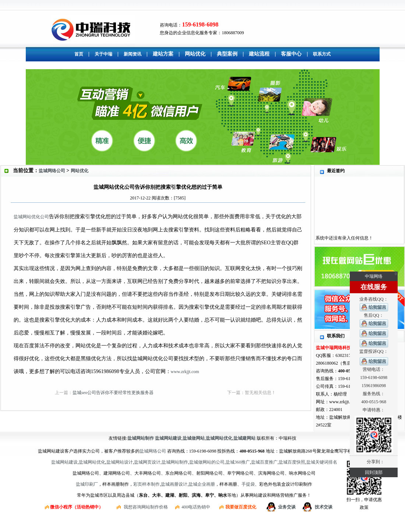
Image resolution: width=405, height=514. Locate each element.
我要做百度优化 (240, 507)
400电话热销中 (196, 507)
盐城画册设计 (174, 484)
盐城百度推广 (264, 462)
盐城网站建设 (64, 462)
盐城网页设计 (147, 462)
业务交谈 (287, 507)
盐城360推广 (238, 462)
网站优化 (79, 170)
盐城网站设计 (119, 462)
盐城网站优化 (92, 462)
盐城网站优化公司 (31, 216)
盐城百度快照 (292, 462)
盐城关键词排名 (321, 462)
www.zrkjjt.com (185, 371)
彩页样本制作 (146, 484)
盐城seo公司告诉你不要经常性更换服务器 (113, 392)
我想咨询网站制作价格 (146, 507)
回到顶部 (374, 472)
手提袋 (248, 484)
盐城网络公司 (52, 170)
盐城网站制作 (175, 462)
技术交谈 (323, 507)
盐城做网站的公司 (207, 462)
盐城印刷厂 (87, 484)
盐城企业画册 (202, 484)
